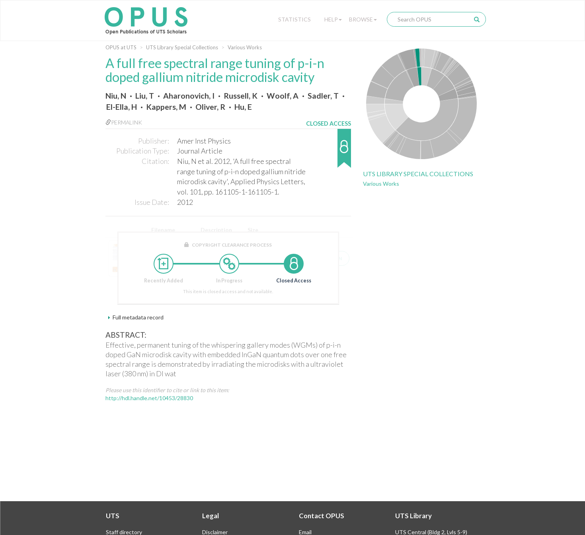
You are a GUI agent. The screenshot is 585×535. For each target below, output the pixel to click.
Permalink (123, 122)
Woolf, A (282, 95)
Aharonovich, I (188, 95)
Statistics (294, 19)
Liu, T (144, 95)
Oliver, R (210, 106)
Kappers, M (166, 106)
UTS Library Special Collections (182, 47)
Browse (363, 19)
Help (333, 19)
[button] (328, 152)
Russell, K (240, 95)
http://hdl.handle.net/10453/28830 (149, 398)
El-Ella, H (121, 106)
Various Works (245, 47)
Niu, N (115, 95)
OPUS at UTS (120, 47)
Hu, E (243, 106)
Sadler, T (323, 95)
